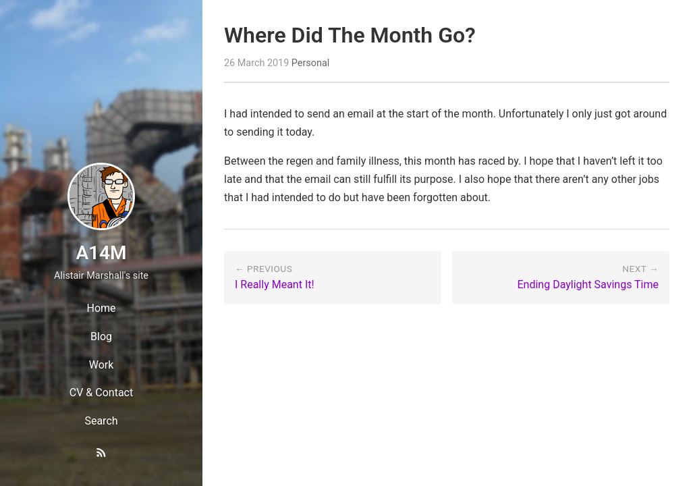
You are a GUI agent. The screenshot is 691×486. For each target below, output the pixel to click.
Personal (310, 63)
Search (100, 420)
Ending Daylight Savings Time (588, 284)
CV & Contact (101, 392)
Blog (101, 336)
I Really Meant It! (274, 284)
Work (101, 364)
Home (100, 308)
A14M (101, 253)
